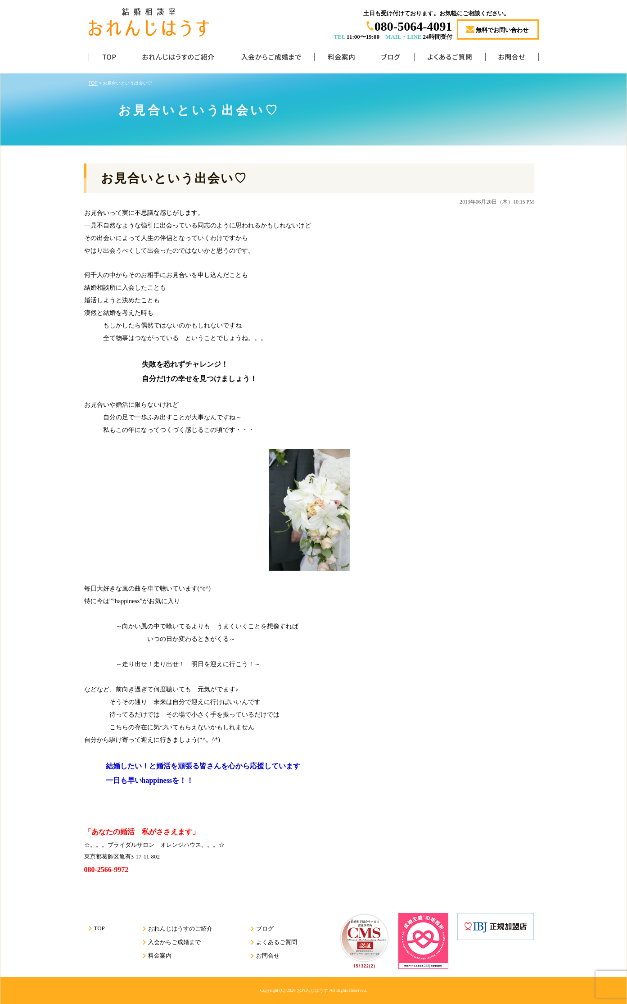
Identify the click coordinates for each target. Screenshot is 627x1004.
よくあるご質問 (449, 59)
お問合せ (512, 59)
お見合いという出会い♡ (174, 178)
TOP (109, 59)
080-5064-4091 (413, 26)
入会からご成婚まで (271, 59)
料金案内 (341, 59)
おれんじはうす (312, 990)
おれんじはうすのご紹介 (178, 59)
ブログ (391, 59)
